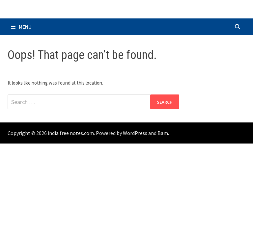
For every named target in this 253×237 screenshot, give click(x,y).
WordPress (135, 133)
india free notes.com (71, 133)
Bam (162, 133)
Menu (21, 26)
